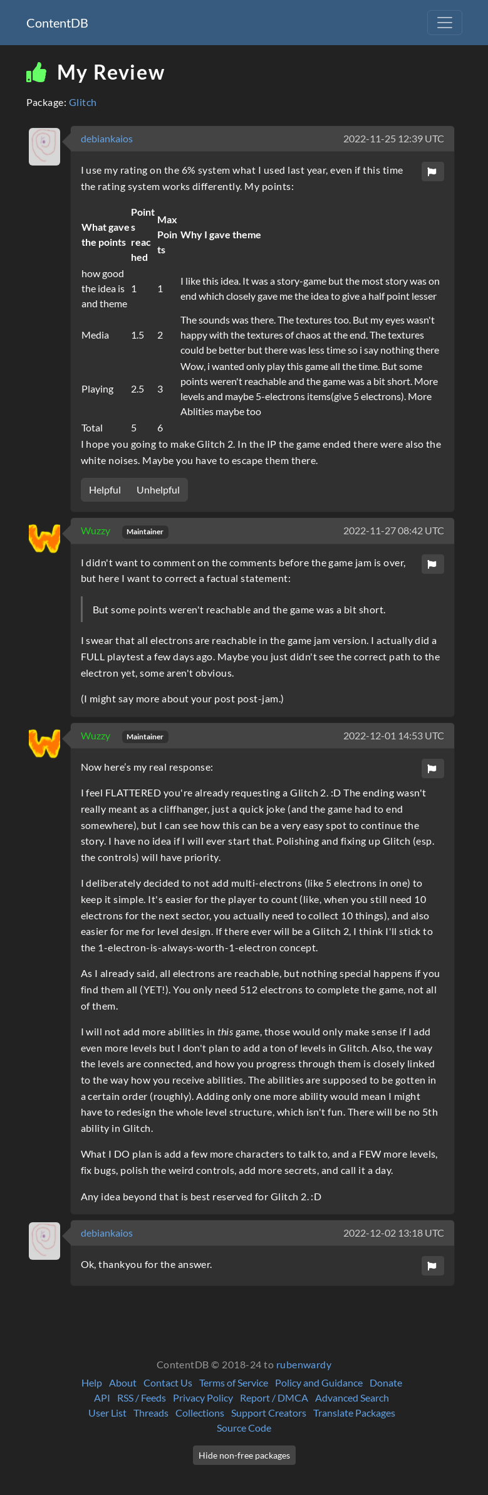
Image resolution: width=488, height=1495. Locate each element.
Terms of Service (233, 1382)
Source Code (244, 1428)
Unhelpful (158, 489)
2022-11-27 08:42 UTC (393, 530)
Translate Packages (354, 1412)
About (123, 1382)
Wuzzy (96, 530)
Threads (151, 1412)
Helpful (105, 489)
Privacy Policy (203, 1397)
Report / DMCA (274, 1397)
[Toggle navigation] (444, 22)
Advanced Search (352, 1397)
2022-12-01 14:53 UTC (393, 735)
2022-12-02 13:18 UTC (393, 1233)
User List (107, 1412)
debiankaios (107, 138)
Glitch (83, 102)
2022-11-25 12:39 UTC (393, 138)
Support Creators (268, 1412)
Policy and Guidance (319, 1382)
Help (91, 1382)
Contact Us (167, 1382)
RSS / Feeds (141, 1397)
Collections (199, 1412)
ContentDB (57, 22)
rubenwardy (304, 1364)
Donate (386, 1382)
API (102, 1397)
